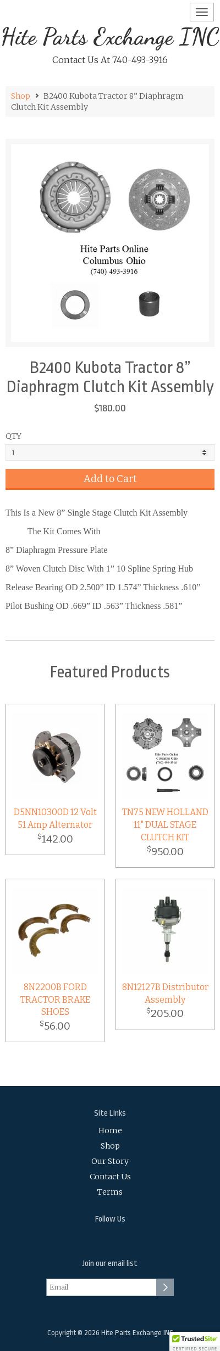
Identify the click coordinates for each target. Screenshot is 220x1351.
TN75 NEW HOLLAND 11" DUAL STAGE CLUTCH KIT (165, 825)
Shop (20, 96)
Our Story (110, 1161)
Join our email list (110, 1263)
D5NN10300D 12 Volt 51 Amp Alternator (55, 818)
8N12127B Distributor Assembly (165, 993)
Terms (110, 1192)
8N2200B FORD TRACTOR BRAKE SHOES (55, 1000)
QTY (13, 436)
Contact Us (110, 1177)
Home (110, 1130)
